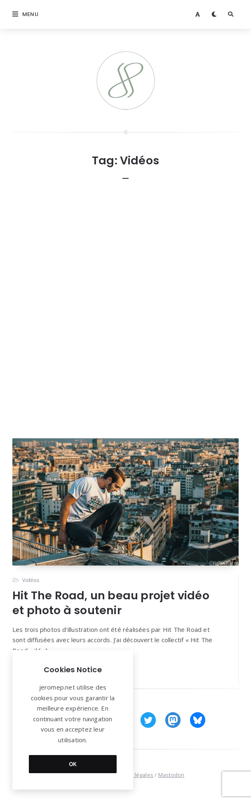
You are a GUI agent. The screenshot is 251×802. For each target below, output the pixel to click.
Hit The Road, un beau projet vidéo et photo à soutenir (110, 603)
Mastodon (171, 775)
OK (73, 764)
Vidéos (31, 580)
